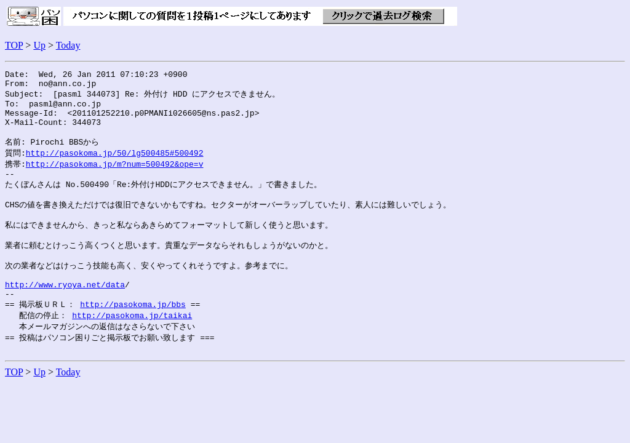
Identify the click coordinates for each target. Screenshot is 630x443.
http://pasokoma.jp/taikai (132, 347)
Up (39, 45)
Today (68, 45)
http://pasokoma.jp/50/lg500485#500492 (115, 165)
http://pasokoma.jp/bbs (133, 335)
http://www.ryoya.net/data (65, 313)
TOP (14, 45)
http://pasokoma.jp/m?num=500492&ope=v (115, 177)
